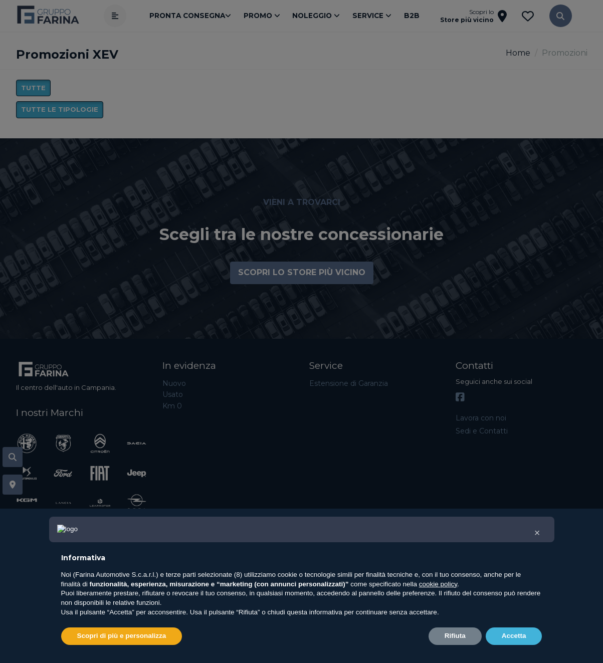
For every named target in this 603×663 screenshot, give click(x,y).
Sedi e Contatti (482, 430)
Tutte (33, 88)
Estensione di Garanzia (348, 383)
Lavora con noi (481, 417)
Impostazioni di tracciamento (535, 652)
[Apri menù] (115, 16)
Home (518, 53)
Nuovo (174, 383)
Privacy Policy (405, 652)
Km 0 (172, 405)
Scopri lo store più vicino (301, 272)
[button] (560, 16)
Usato (172, 394)
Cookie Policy (456, 652)
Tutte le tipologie (59, 109)
